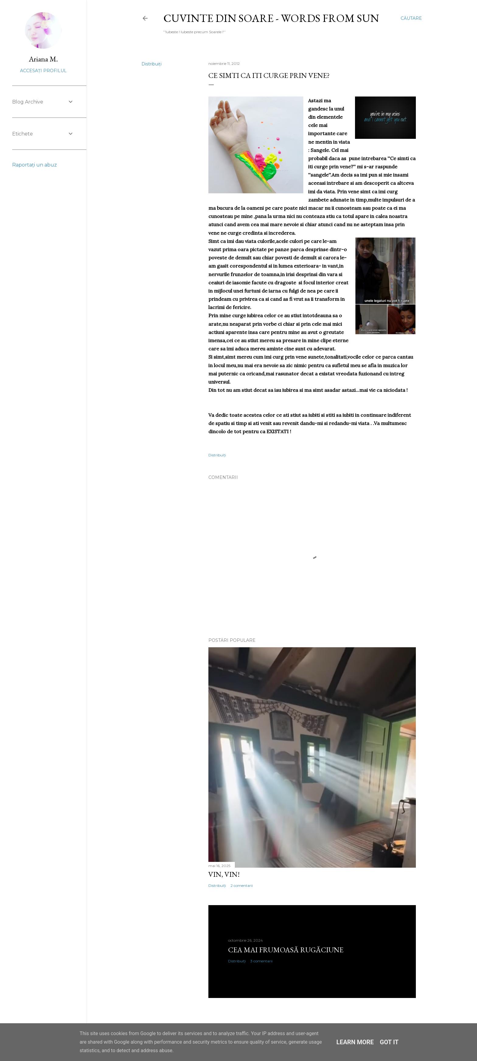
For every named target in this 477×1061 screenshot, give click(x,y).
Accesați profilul (43, 70)
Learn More (355, 1042)
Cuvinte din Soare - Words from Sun (271, 18)
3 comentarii (261, 961)
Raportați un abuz (34, 165)
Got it (389, 1042)
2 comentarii (242, 885)
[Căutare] (411, 18)
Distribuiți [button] (151, 64)
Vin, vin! (224, 874)
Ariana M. (43, 59)
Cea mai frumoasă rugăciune (285, 949)
